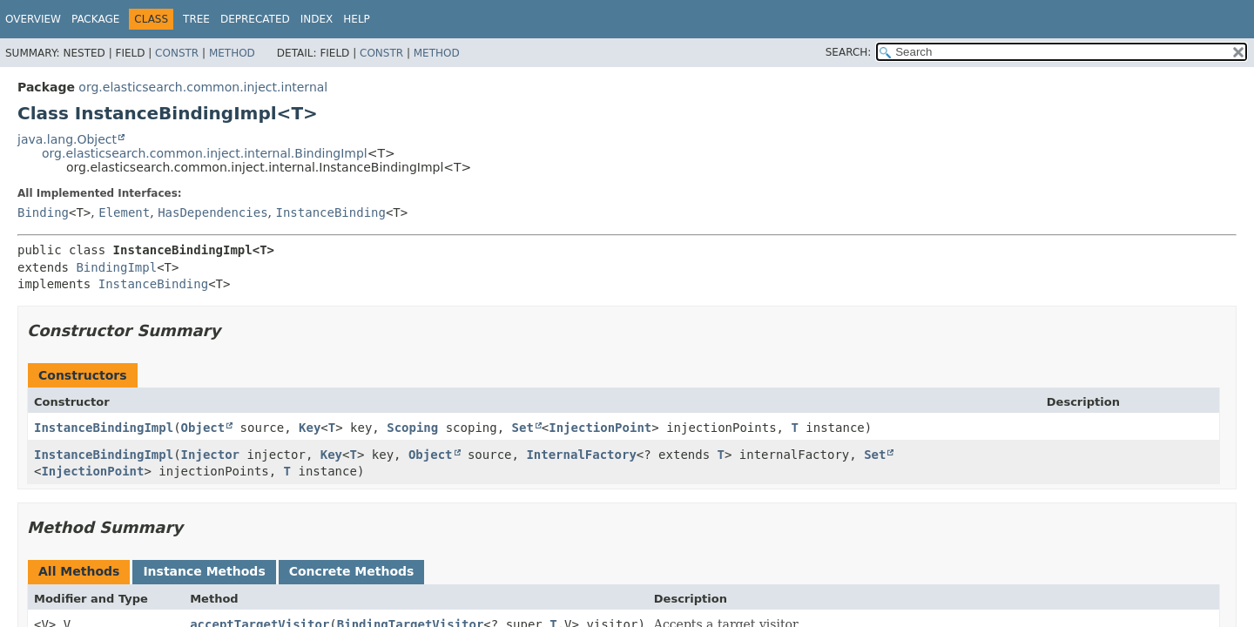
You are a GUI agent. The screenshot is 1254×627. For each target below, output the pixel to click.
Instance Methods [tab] (204, 571)
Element (124, 212)
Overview (33, 19)
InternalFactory (581, 455)
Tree (196, 19)
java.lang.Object (67, 139)
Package (95, 19)
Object (203, 428)
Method (232, 53)
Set (523, 428)
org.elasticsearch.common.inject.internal (202, 87)
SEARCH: (849, 52)
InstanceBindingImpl (103, 428)
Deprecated (255, 19)
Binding (43, 212)
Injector (210, 455)
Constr (177, 53)
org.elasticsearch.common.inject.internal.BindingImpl (204, 153)
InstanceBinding (330, 212)
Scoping (412, 428)
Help (356, 19)
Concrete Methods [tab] (352, 571)
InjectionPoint (600, 428)
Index (317, 19)
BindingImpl (116, 267)
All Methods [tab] (78, 571)
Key (309, 428)
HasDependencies (212, 212)
